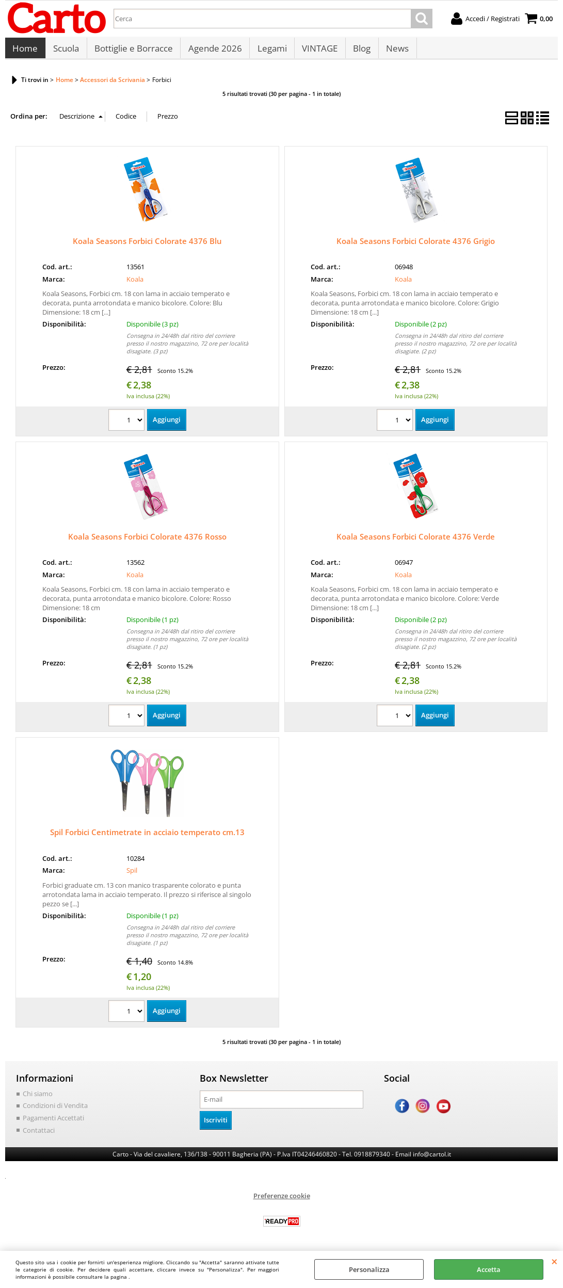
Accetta (489, 1269)
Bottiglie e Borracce (132, 51)
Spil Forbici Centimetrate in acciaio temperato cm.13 (147, 837)
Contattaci (39, 1134)
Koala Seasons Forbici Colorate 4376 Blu (147, 246)
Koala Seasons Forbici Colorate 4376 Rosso (147, 541)
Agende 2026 (213, 51)
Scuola (65, 51)
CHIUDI (554, 1261)
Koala (134, 284)
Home (25, 51)
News (394, 51)
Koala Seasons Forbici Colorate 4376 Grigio (415, 246)
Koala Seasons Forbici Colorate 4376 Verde (415, 541)
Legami (270, 51)
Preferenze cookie (281, 1200)
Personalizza (369, 1269)
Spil (131, 875)
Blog (359, 51)
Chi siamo (38, 1098)
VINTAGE (317, 51)
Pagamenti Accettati (53, 1123)
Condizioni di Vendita (55, 1110)
